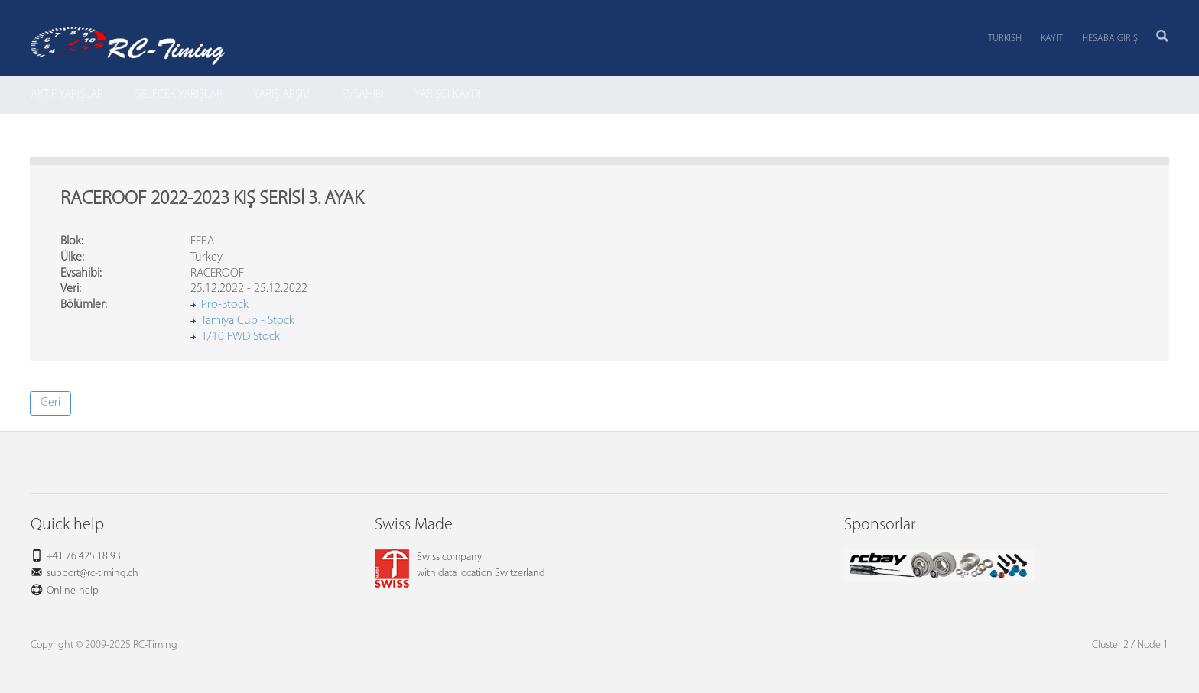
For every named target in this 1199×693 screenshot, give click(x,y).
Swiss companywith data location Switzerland (460, 565)
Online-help (73, 591)
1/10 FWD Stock (240, 337)
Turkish (1005, 39)
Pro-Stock (225, 305)
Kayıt (1052, 39)
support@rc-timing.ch (92, 573)
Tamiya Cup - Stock (247, 321)
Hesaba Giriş (1110, 39)
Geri (50, 403)
